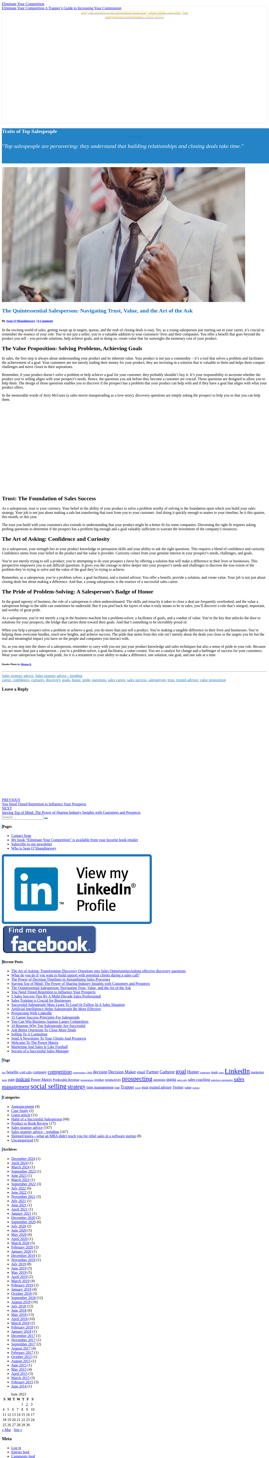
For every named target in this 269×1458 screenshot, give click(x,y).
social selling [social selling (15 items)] (48, 1086)
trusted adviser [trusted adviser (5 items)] (160, 1087)
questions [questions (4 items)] (159, 1080)
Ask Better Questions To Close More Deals (43, 1030)
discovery (53, 680)
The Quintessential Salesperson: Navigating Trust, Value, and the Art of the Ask (71, 988)
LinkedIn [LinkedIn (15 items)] (237, 1071)
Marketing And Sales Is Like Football (39, 1047)
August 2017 (20, 1348)
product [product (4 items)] (99, 1080)
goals (66, 680)
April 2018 (19, 1319)
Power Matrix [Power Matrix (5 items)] (41, 1080)
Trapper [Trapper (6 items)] (127, 1087)
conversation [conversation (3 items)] (79, 1072)
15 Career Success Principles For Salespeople (45, 1017)
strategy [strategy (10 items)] (76, 1086)
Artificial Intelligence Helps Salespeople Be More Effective (56, 1009)
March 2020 (20, 1243)
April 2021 (19, 1209)
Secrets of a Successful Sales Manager (40, 1051)
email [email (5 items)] (141, 1072)
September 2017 (23, 1344)
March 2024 (20, 1167)
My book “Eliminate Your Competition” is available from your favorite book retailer (74, 840)
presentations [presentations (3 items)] (86, 1080)
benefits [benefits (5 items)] (13, 1072)
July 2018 (18, 1306)
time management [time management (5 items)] (100, 1087)
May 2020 (18, 1235)
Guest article (20, 1115)
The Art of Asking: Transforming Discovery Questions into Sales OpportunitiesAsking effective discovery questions (98, 971)
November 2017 (23, 1340)
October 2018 (21, 1294)
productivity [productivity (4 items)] (113, 1080)
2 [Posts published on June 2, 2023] (27, 1404)
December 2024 (23, 1159)
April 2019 (19, 1277)
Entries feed (20, 1452)
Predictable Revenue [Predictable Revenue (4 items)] (66, 1080)
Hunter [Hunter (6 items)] (193, 1072)
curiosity (37, 680)
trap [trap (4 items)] (117, 1087)
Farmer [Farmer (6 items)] (152, 1072)
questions (99, 680)
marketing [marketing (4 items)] (257, 1072)
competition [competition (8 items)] (60, 1072)
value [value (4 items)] (187, 1087)
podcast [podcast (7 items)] (22, 1079)
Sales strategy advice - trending (58, 676)
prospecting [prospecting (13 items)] (137, 1078)
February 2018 (22, 1327)
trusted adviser (187, 680)
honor (76, 680)
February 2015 (22, 1382)
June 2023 (18, 1176)
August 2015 (20, 1361)
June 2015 (18, 1365)
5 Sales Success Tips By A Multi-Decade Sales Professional (56, 996)
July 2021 (18, 1201)
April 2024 (19, 1163)
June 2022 (18, 1192)
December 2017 (23, 1336)
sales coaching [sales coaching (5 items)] (199, 1080)
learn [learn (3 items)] (221, 1072)
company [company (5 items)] (40, 1072)
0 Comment (45, 321)
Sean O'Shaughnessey (20, 321)
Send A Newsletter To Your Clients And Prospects (48, 1038)
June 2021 (18, 1205)
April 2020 (19, 1239)
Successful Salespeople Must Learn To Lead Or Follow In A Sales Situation (68, 1005)
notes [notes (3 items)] (4, 1080)
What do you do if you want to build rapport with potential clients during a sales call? (75, 975)
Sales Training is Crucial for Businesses (41, 1000)
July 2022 (18, 1188)
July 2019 (18, 1264)
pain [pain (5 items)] (11, 1080)
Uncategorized (22, 1140)
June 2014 (18, 1386)
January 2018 (21, 1331)
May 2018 (18, 1315)
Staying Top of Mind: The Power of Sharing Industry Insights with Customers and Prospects (71, 810)
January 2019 (21, 1289)
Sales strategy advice (17, 676)
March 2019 (20, 1281)
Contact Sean (21, 836)
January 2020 (21, 1251)
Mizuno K (26, 664)
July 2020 (18, 1226)
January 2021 (21, 1213)
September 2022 (23, 1184)
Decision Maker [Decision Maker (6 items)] (122, 1072)
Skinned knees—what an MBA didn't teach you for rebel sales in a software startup (73, 1136)
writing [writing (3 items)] (196, 1087)
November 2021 (23, 1197)
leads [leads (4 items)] (214, 1072)
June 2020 (18, 1230)
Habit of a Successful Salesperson (36, 1119)
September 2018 (23, 1298)
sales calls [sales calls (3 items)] (182, 1080)
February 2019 (22, 1285)
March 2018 (20, 1323)
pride (86, 680)
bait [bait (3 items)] (4, 1072)
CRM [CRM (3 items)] (89, 1072)
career (6, 680)
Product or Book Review (30, 1123)
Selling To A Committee (29, 1034)
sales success (136, 680)
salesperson (157, 680)
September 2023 (23, 1171)
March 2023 (20, 1180)
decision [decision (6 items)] (100, 1072)
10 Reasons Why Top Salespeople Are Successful (48, 1026)
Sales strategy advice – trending (35, 1132)
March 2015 (20, 1378)
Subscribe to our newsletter (31, 844)
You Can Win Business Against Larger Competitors (50, 1022)
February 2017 (22, 1353)
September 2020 (23, 1222)
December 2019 (23, 1256)
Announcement (22, 1106)
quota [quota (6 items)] (171, 1079)
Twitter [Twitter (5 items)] (178, 1087)
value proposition (213, 680)
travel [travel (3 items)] (138, 1087)
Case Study (19, 1111)
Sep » (18, 1430)
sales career (116, 680)
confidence (21, 680)
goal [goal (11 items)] (181, 1071)
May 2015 (18, 1369)
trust (171, 680)
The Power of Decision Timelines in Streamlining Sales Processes (60, 979)
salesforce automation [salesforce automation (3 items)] (222, 1080)
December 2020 (23, 1218)
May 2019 (18, 1272)
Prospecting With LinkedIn (31, 1013)
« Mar (6, 1430)
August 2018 (20, 1302)
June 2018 (18, 1310)
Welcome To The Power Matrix (34, 1043)
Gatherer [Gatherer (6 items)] (167, 1072)
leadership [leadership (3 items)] (205, 1072)
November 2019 (23, 1260)
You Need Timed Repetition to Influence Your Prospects (44, 802)
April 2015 (19, 1374)
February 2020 (22, 1247)
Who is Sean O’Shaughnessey (33, 848)
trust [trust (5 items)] (145, 1087)
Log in (16, 1448)
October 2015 (21, 1357)
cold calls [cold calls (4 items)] (25, 1072)
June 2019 (18, 1268)
